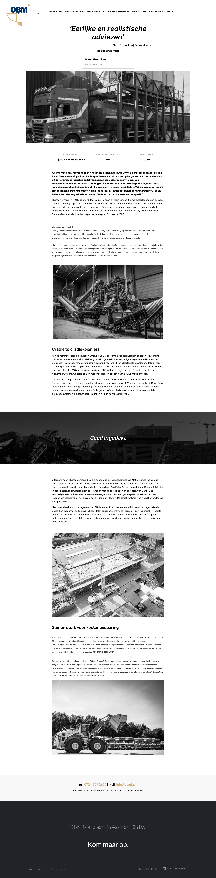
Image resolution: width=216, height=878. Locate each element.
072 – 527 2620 (95, 784)
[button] (74, 11)
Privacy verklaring (62, 869)
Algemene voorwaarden (38, 869)
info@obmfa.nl (126, 784)
